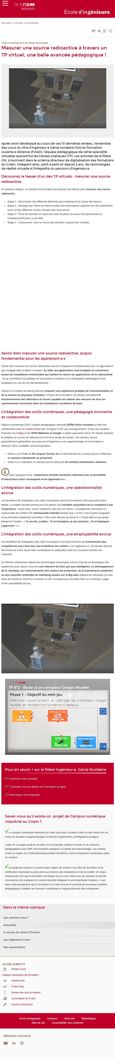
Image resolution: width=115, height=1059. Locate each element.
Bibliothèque (89, 1018)
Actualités (32, 23)
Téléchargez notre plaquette (24, 794)
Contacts (52, 1018)
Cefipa (20, 433)
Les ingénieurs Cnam (17, 939)
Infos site (69, 1018)
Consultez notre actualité (23, 778)
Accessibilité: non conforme (67, 1022)
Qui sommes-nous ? (16, 917)
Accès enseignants (30, 1018)
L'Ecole (18, 23)
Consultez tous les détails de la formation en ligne (38, 786)
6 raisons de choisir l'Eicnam (22, 932)
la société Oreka (31, 429)
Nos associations (14, 947)
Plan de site (38, 1022)
